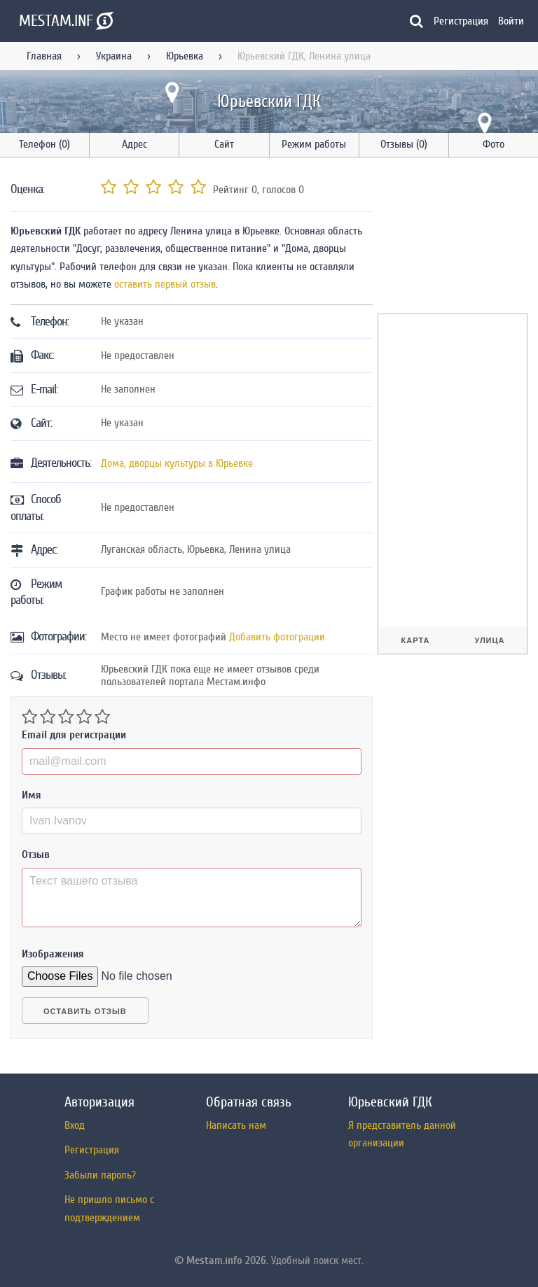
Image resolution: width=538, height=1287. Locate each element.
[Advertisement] (458, 238)
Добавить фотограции (277, 637)
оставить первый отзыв (165, 284)
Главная (44, 56)
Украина (114, 56)
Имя (31, 795)
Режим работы (314, 144)
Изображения (53, 954)
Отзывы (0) (403, 144)
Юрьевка (184, 56)
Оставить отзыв (85, 1011)
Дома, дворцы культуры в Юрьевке (177, 463)
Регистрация (461, 21)
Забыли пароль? (100, 1175)
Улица (489, 640)
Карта (415, 640)
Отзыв (36, 854)
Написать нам (236, 1125)
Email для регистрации (74, 735)
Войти (511, 21)
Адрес (134, 144)
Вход (74, 1125)
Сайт (224, 144)
